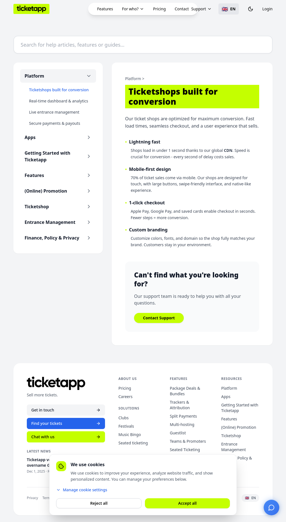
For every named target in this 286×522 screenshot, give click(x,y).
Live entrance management (54, 112)
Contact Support (159, 317)
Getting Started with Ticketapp (239, 407)
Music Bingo (129, 434)
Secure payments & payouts (54, 123)
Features (105, 8)
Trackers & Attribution (180, 404)
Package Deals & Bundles (185, 390)
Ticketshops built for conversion (59, 89)
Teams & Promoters (188, 441)
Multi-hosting (182, 424)
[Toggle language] (228, 9)
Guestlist (178, 432)
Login (267, 8)
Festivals (126, 426)
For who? (133, 8)
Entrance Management (233, 446)
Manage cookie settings (81, 489)
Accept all (187, 503)
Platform (229, 388)
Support (201, 8)
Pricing (159, 8)
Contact (182, 8)
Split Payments (183, 416)
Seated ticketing (133, 443)
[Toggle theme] (251, 9)
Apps (225, 396)
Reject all (99, 503)
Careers (125, 396)
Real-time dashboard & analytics (58, 101)
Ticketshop (231, 435)
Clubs (123, 417)
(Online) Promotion (238, 427)
